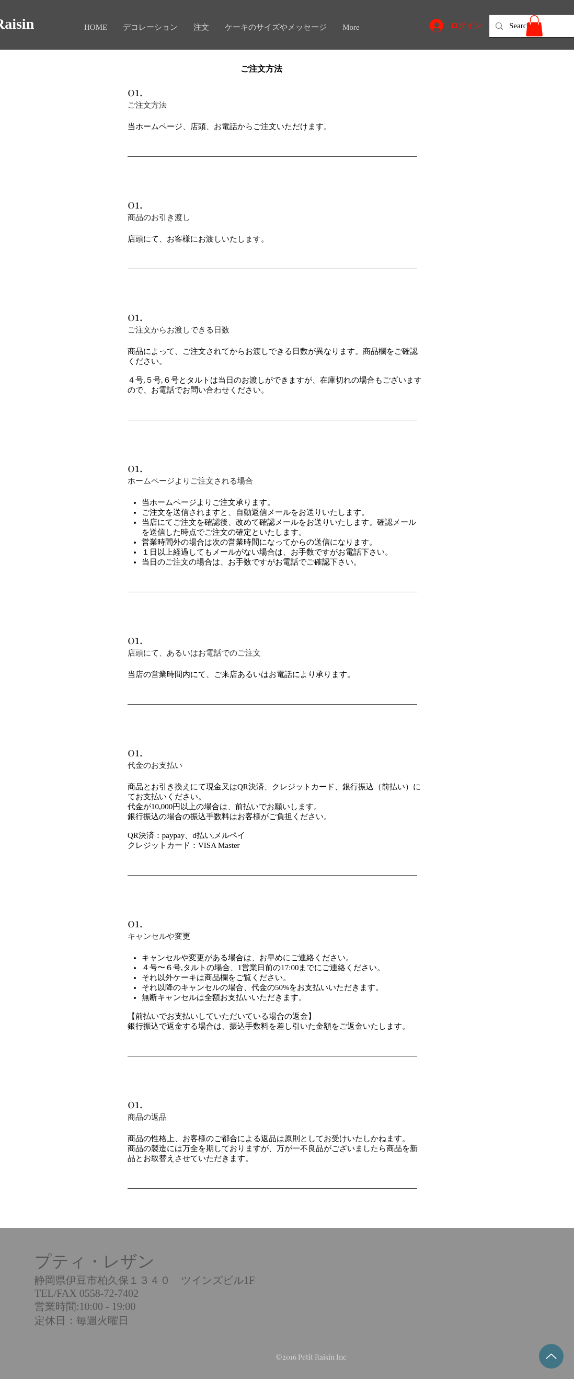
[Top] (551, 1356)
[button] (534, 26)
